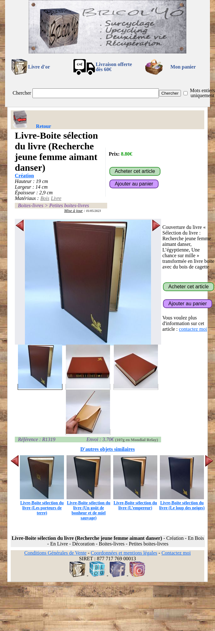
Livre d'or (39, 66)
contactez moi (193, 329)
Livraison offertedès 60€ (114, 67)
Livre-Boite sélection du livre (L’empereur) (135, 502)
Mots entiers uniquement (202, 93)
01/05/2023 (93, 211)
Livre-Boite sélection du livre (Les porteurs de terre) (42, 505)
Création (24, 175)
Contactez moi (176, 553)
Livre (56, 198)
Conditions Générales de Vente (55, 553)
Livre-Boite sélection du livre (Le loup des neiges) (182, 502)
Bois (44, 198)
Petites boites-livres (69, 205)
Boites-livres (30, 205)
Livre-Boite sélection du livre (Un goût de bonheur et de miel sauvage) (89, 507)
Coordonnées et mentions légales (124, 553)
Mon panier (183, 66)
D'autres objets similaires (107, 449)
